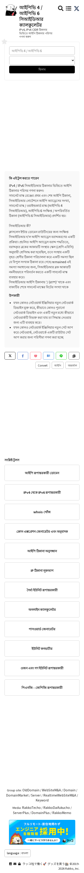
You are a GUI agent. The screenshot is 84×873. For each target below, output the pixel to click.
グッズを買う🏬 (58, 864)
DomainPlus (40, 812)
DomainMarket (17, 795)
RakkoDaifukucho (56, 807)
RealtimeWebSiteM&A (59, 795)
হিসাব (42, 69)
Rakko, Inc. (72, 868)
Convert (42, 365)
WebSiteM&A (51, 790)
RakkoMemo (61, 812)
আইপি (57, 365)
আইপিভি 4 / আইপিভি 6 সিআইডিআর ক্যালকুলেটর (31, 16)
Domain (69, 790)
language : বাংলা (17, 853)
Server (36, 795)
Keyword (42, 800)
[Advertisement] (42, 125)
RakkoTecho (31, 807)
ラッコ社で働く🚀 (34, 864)
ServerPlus (21, 812)
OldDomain (30, 790)
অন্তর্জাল (72, 365)
